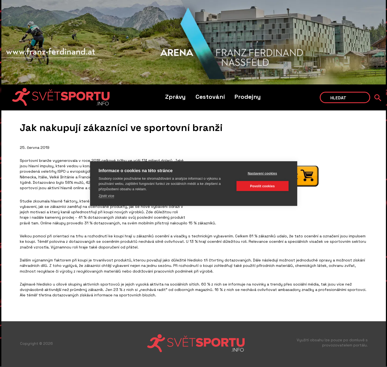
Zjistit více (106, 196)
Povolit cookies (262, 186)
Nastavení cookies (262, 173)
